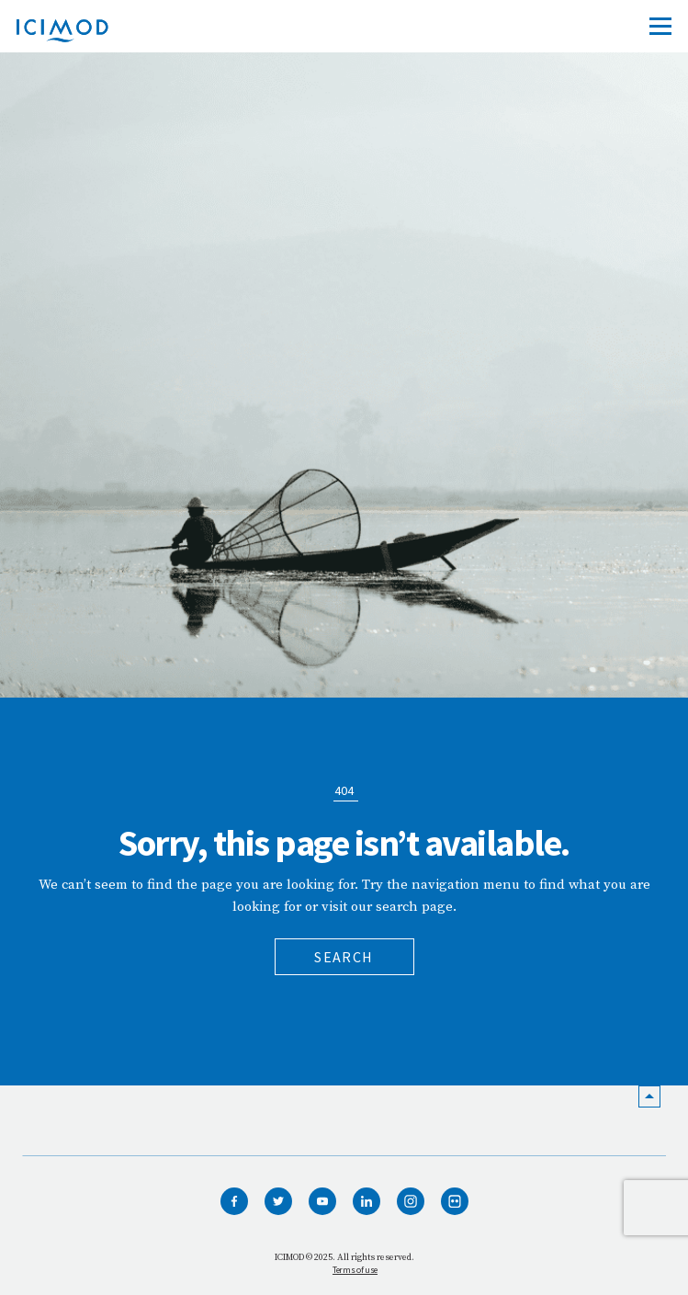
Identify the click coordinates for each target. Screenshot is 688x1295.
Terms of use (355, 1270)
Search (343, 957)
